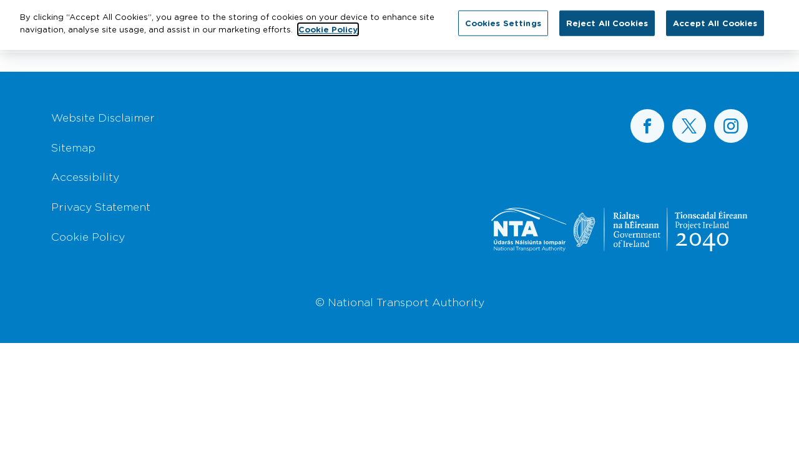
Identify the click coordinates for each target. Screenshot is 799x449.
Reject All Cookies (607, 18)
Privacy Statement (100, 206)
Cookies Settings (503, 18)
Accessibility (85, 176)
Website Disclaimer (103, 117)
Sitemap (73, 147)
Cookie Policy (88, 236)
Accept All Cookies (715, 18)
